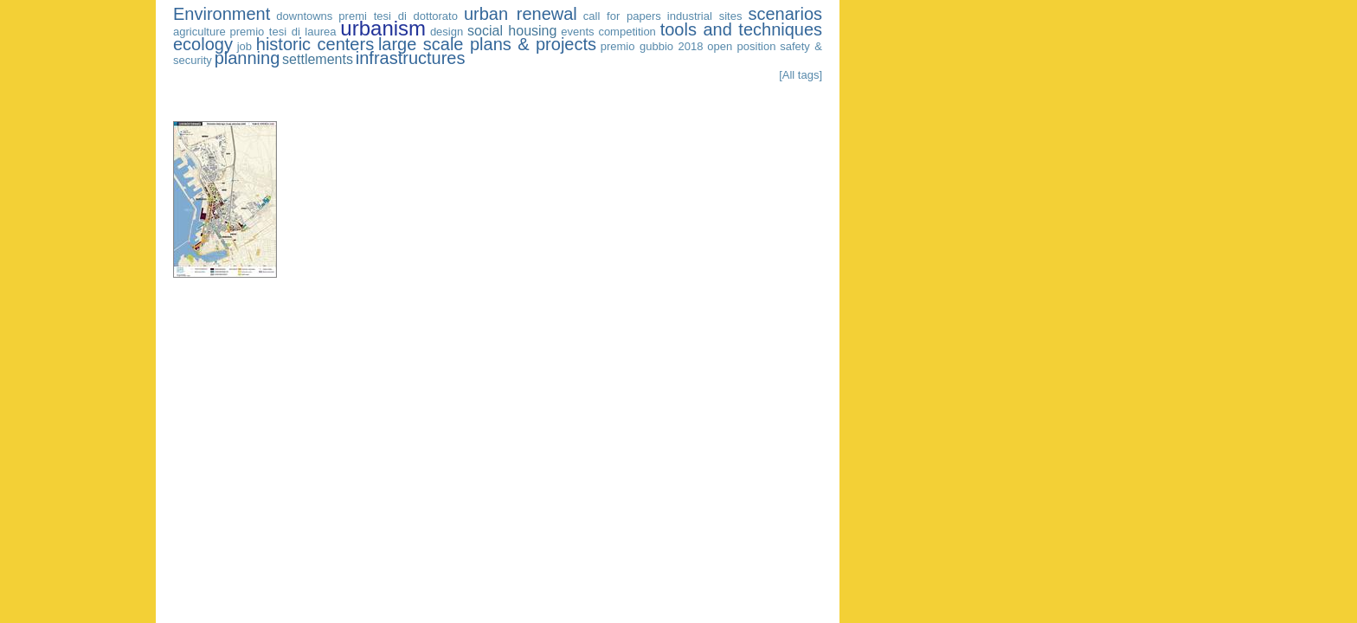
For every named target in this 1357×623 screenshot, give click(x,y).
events (577, 31)
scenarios (785, 13)
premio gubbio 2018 (652, 46)
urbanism (383, 28)
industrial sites (705, 16)
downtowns (304, 16)
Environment (221, 13)
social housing (511, 30)
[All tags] (800, 74)
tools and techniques (741, 29)
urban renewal (520, 13)
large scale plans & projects (487, 44)
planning (247, 57)
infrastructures (411, 57)
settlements (317, 59)
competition (626, 31)
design (446, 31)
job (244, 46)
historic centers (315, 44)
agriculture (199, 31)
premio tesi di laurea (283, 31)
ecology (203, 44)
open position (741, 46)
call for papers (622, 16)
